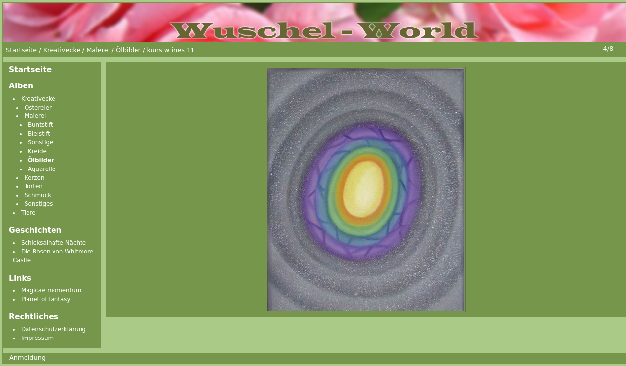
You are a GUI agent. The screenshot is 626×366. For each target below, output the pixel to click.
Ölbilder (41, 160)
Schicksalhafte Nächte (53, 242)
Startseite (30, 69)
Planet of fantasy (46, 299)
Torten (34, 186)
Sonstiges (39, 203)
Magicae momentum (51, 290)
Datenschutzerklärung (53, 329)
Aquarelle (41, 169)
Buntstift (40, 124)
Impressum (37, 338)
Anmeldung (27, 357)
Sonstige (40, 142)
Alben (21, 86)
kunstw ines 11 (170, 50)
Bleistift (39, 133)
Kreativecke (38, 98)
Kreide (37, 151)
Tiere (28, 212)
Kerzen (35, 177)
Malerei (35, 116)
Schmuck (38, 195)
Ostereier (38, 107)
